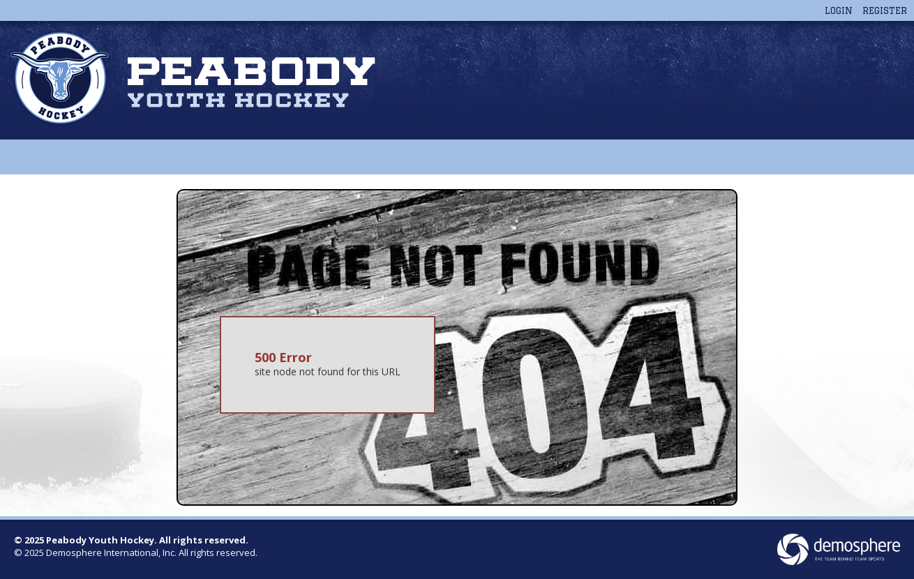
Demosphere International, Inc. (111, 552)
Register (884, 10)
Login (839, 10)
